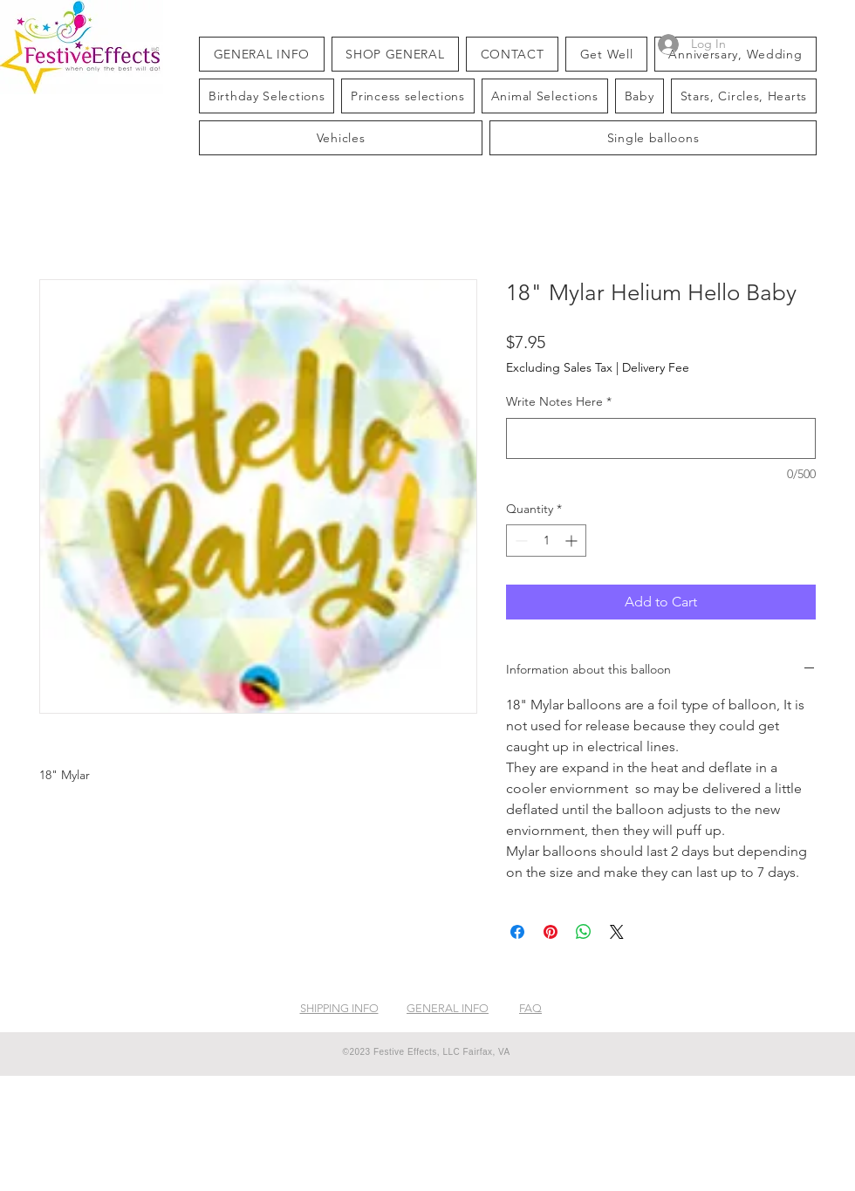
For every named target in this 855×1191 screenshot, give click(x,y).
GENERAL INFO (448, 1008)
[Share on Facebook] (517, 931)
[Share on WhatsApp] (583, 931)
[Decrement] (519, 540)
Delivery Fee (655, 367)
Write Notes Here (559, 401)
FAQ (530, 1008)
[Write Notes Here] (661, 438)
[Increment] (573, 540)
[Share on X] (616, 931)
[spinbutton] (546, 540)
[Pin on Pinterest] (550, 931)
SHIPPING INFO (339, 1008)
